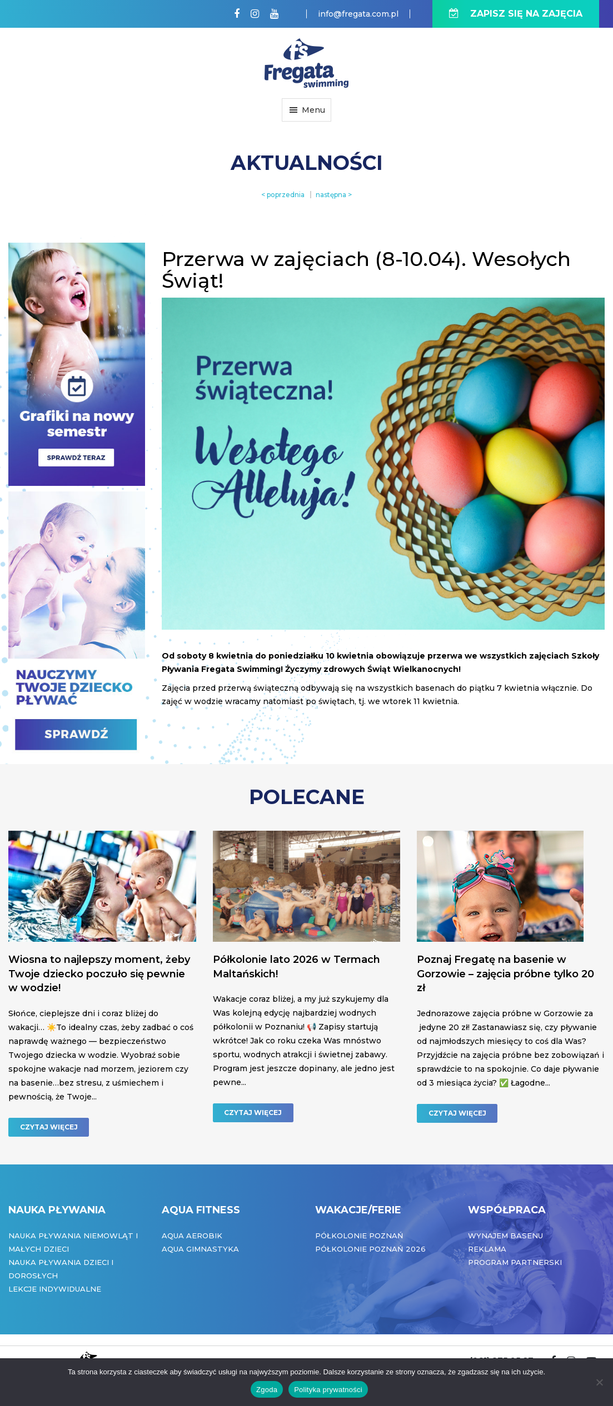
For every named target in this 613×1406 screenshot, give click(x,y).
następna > (334, 194)
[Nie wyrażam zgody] (599, 1382)
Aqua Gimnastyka (200, 1248)
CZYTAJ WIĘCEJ (49, 1127)
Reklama (487, 1248)
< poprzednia (283, 194)
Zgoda (266, 1389)
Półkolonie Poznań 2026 (370, 1248)
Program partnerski (515, 1262)
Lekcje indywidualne (54, 1288)
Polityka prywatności (328, 1389)
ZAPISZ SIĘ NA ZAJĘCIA (515, 13)
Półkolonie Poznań (359, 1235)
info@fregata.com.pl (358, 14)
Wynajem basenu (505, 1235)
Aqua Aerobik (192, 1235)
